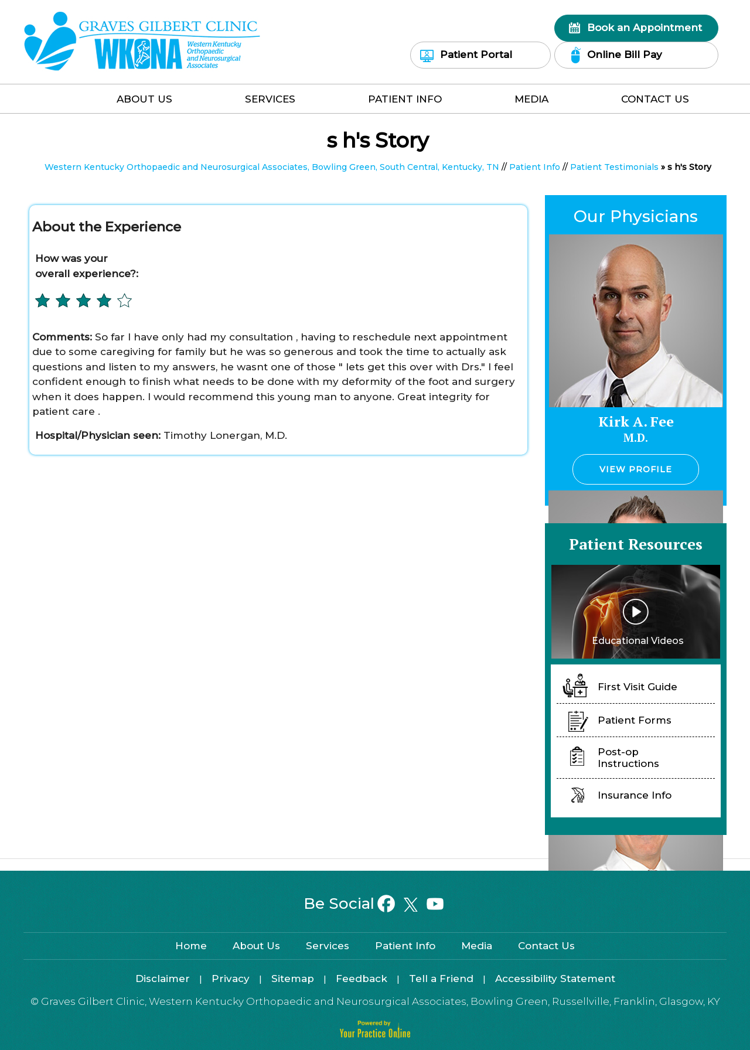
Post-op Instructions (628, 757)
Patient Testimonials (614, 167)
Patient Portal (476, 54)
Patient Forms (634, 720)
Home (61, 101)
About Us (144, 99)
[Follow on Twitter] (410, 904)
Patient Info (405, 99)
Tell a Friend (441, 978)
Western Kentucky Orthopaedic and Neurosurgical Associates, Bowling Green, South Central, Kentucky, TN (272, 167)
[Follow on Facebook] (386, 904)
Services (270, 99)
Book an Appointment (644, 27)
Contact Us (655, 99)
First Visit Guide (637, 687)
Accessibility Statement (555, 978)
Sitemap (292, 978)
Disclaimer (162, 978)
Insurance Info (634, 795)
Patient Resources (636, 544)
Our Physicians (636, 216)
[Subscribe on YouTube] (434, 904)
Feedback (361, 978)
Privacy (231, 978)
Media (531, 99)
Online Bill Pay (624, 54)
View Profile (635, 469)
